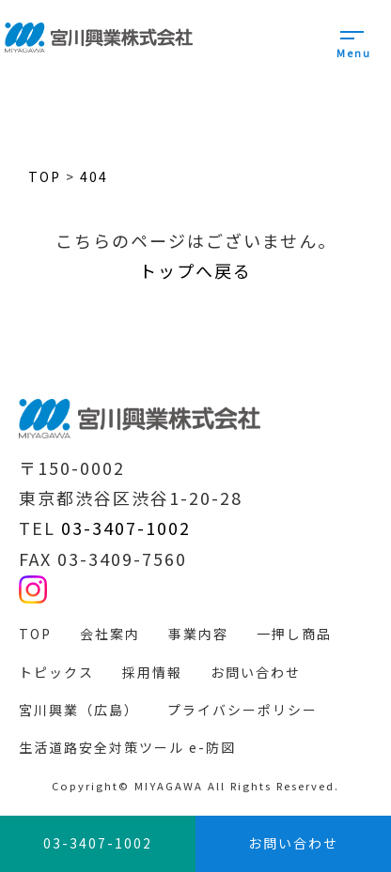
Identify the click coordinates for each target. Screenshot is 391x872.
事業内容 (198, 633)
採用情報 (152, 672)
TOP (35, 633)
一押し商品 (294, 633)
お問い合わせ (256, 672)
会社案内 (110, 633)
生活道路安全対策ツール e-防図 (127, 747)
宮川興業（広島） (79, 709)
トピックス (56, 672)
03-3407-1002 (126, 527)
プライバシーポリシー (242, 709)
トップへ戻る (195, 270)
